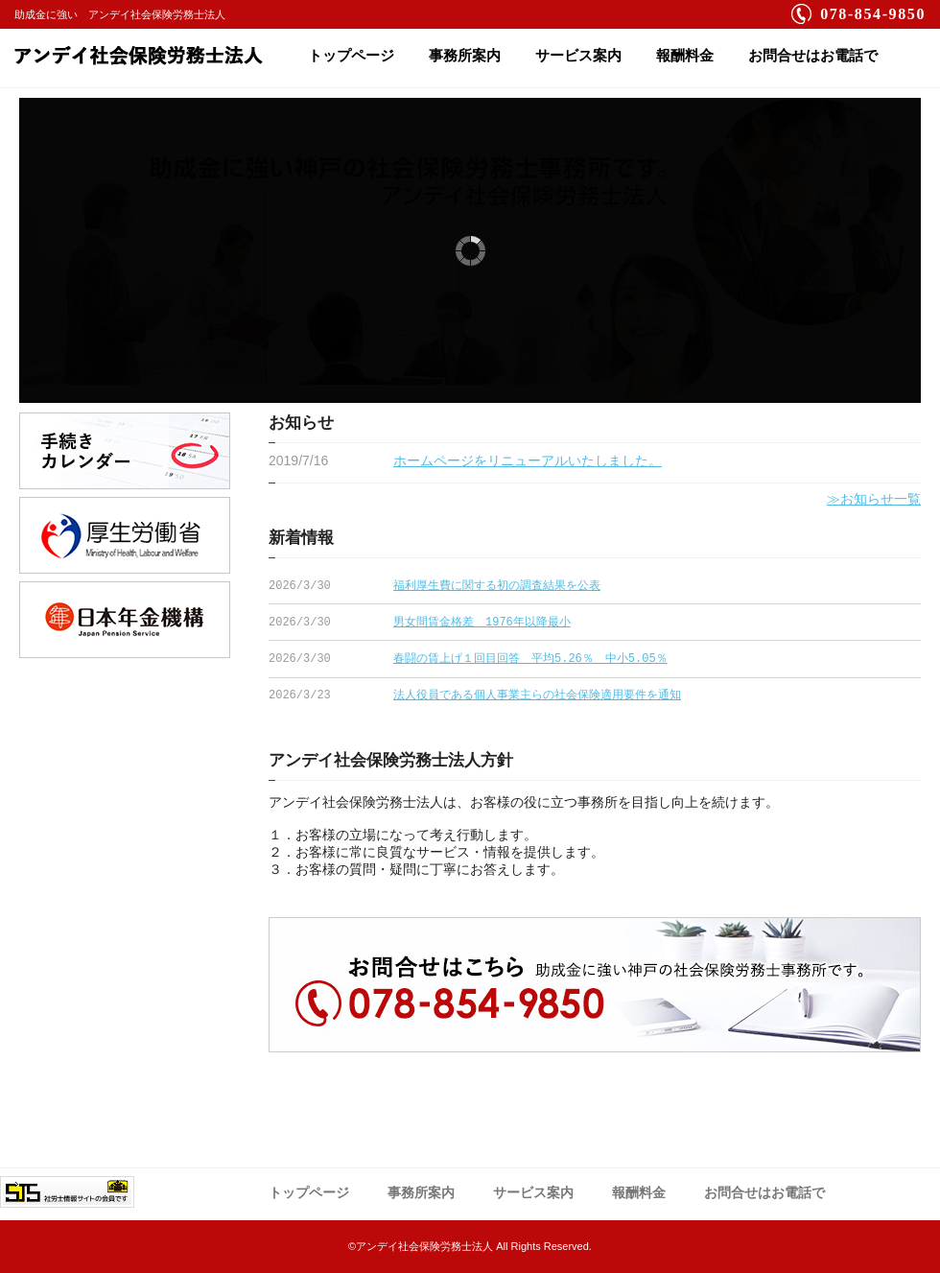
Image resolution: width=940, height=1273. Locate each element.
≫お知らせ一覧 (874, 499)
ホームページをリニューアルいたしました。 (527, 460)
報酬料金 (685, 55)
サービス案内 (578, 55)
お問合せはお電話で (813, 55)
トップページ (351, 55)
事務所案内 (465, 55)
